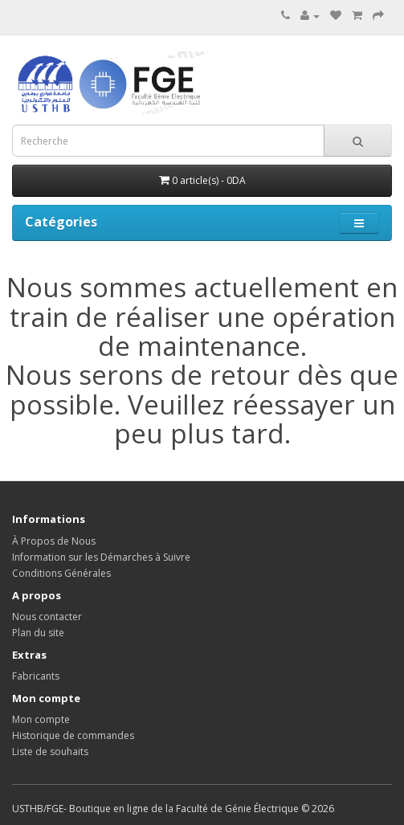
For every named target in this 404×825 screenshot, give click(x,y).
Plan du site (38, 632)
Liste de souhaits (50, 751)
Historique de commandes (73, 735)
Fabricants (35, 676)
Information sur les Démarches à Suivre (101, 557)
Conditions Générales (61, 573)
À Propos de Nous (54, 541)
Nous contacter (47, 616)
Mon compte (41, 719)
